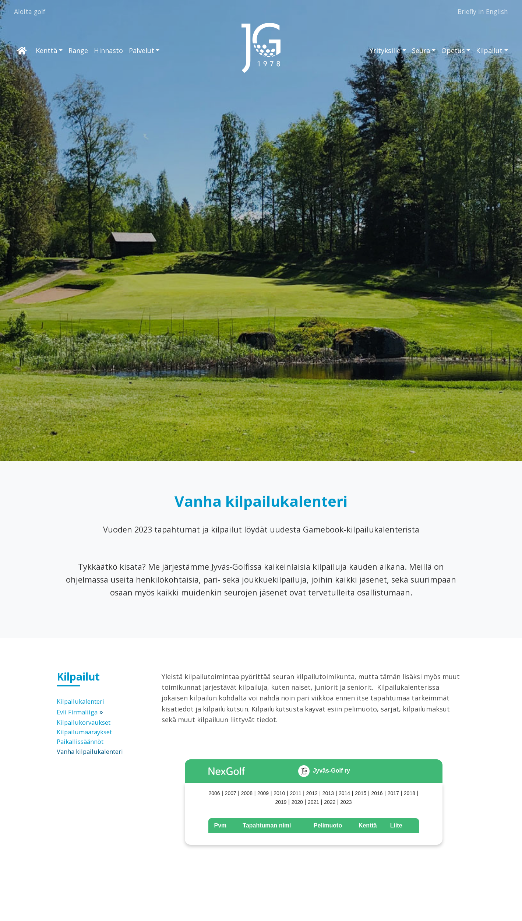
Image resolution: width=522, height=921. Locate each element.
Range (78, 50)
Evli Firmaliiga (77, 712)
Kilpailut (489, 50)
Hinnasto (108, 50)
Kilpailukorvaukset (83, 722)
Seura (421, 50)
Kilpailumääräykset (84, 732)
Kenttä (46, 50)
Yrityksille (385, 50)
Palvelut (141, 50)
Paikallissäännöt (80, 741)
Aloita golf (29, 11)
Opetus (453, 50)
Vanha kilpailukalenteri (90, 751)
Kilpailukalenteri (80, 701)
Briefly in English (483, 11)
